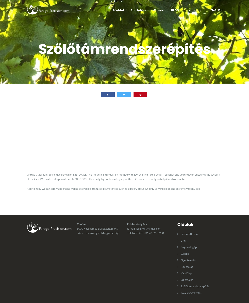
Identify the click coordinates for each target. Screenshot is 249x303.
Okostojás (187, 279)
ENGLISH (217, 10)
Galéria (158, 10)
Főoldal (118, 10)
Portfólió (137, 10)
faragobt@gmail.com (148, 228)
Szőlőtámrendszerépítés (195, 286)
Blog (183, 240)
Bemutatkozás (189, 234)
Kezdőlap (186, 273)
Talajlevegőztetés (191, 292)
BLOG (175, 10)
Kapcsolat (196, 10)
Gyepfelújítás (189, 260)
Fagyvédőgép (189, 247)
